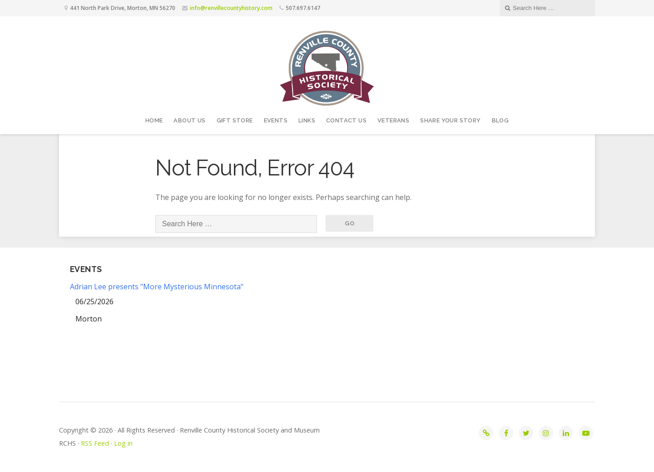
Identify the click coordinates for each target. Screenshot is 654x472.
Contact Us (346, 120)
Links (306, 120)
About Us (189, 120)
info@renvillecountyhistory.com (231, 8)
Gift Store (235, 120)
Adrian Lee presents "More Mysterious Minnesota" (156, 287)
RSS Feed (95, 443)
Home (154, 120)
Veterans (393, 120)
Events (275, 120)
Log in (123, 443)
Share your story (450, 120)
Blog (500, 120)
